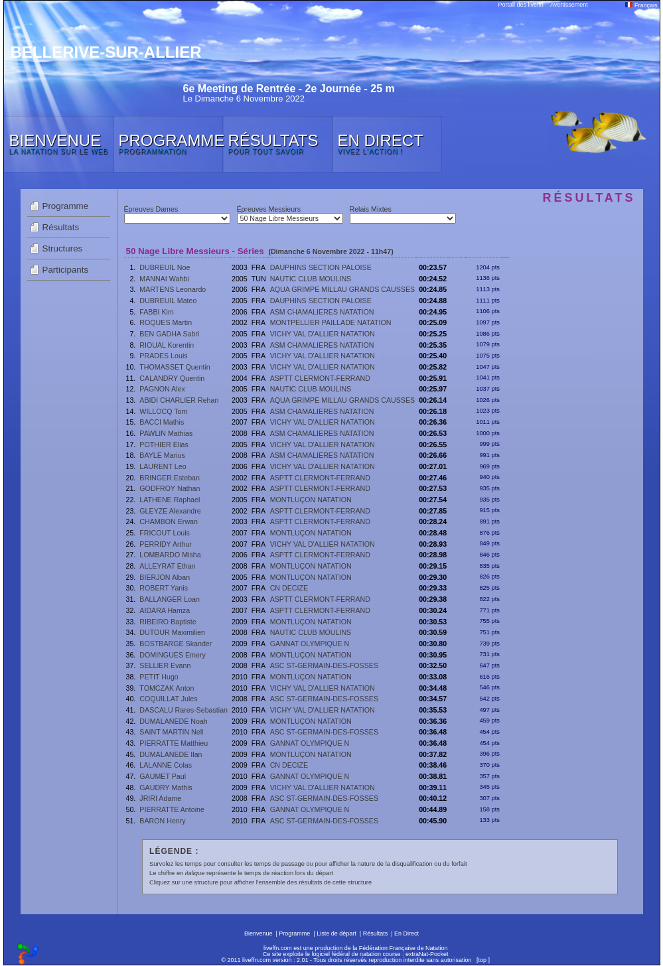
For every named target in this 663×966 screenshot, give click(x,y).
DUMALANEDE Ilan (170, 754)
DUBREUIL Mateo (167, 301)
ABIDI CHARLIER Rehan (178, 400)
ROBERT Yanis (163, 588)
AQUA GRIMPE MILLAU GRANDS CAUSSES (342, 289)
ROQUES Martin (165, 322)
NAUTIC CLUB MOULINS (311, 279)
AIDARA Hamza (164, 610)
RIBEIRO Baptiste (167, 622)
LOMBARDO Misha (169, 555)
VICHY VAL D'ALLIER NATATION (322, 334)
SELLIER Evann (164, 665)
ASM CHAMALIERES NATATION (322, 312)
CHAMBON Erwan (168, 521)
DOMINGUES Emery (172, 655)
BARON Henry (162, 821)
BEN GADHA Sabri (169, 334)
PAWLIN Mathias (165, 433)
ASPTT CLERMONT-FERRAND (320, 378)
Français (641, 5)
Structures (62, 248)
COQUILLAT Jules (168, 699)
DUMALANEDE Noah (173, 721)
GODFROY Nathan (169, 488)
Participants (65, 270)
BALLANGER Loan (169, 599)
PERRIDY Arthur (165, 544)
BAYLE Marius (162, 455)
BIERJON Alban (164, 577)
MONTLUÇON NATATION (311, 500)
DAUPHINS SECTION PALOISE (321, 267)
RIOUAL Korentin (166, 345)
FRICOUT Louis (164, 533)
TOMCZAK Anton (166, 688)
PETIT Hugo (158, 677)
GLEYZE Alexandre (169, 511)
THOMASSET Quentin (174, 367)
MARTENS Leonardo (172, 289)
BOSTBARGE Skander (175, 644)
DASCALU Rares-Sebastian (183, 710)
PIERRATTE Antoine (171, 809)
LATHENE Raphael (169, 500)
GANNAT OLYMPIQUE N (310, 644)
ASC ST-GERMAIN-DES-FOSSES (324, 665)
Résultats (61, 227)
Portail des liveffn (521, 4)
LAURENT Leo (162, 466)
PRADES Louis (163, 356)
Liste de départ (336, 933)
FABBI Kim (156, 312)
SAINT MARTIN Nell (171, 732)
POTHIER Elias (163, 444)
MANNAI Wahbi (163, 279)
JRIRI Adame (160, 798)
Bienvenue (258, 933)
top (482, 960)
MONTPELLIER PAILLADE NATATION (331, 322)
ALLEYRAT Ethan (167, 566)
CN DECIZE (289, 588)
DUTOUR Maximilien (172, 632)
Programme (65, 206)
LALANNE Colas (165, 765)
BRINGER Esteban (169, 478)
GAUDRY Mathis (165, 788)
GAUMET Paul (162, 776)
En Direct (406, 933)
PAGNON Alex (162, 389)
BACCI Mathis (161, 422)
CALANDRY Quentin (171, 378)
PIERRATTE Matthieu (173, 743)
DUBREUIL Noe (164, 267)
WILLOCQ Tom (163, 411)
